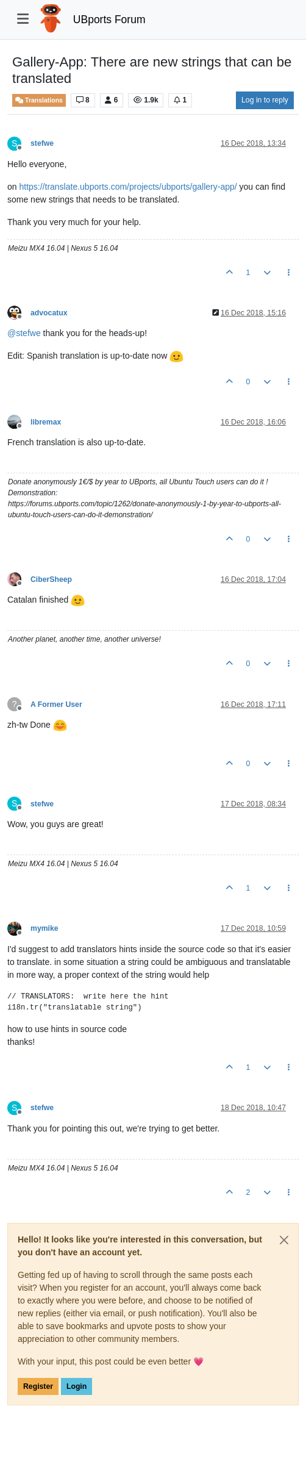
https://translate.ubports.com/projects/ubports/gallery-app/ (128, 187)
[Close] (284, 1240)
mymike (44, 928)
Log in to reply (264, 100)
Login (76, 1386)
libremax (45, 422)
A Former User (56, 704)
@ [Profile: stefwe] (24, 333)
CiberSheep (51, 579)
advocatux (49, 313)
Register (38, 1386)
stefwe (42, 143)
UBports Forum (109, 19)
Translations (39, 100)
